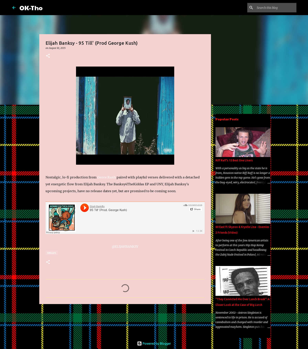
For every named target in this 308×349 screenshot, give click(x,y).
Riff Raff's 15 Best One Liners (234, 160)
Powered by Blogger (154, 343)
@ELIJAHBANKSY (125, 247)
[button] (48, 56)
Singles (51, 253)
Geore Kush (106, 177)
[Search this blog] (275, 7)
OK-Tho (31, 7)
